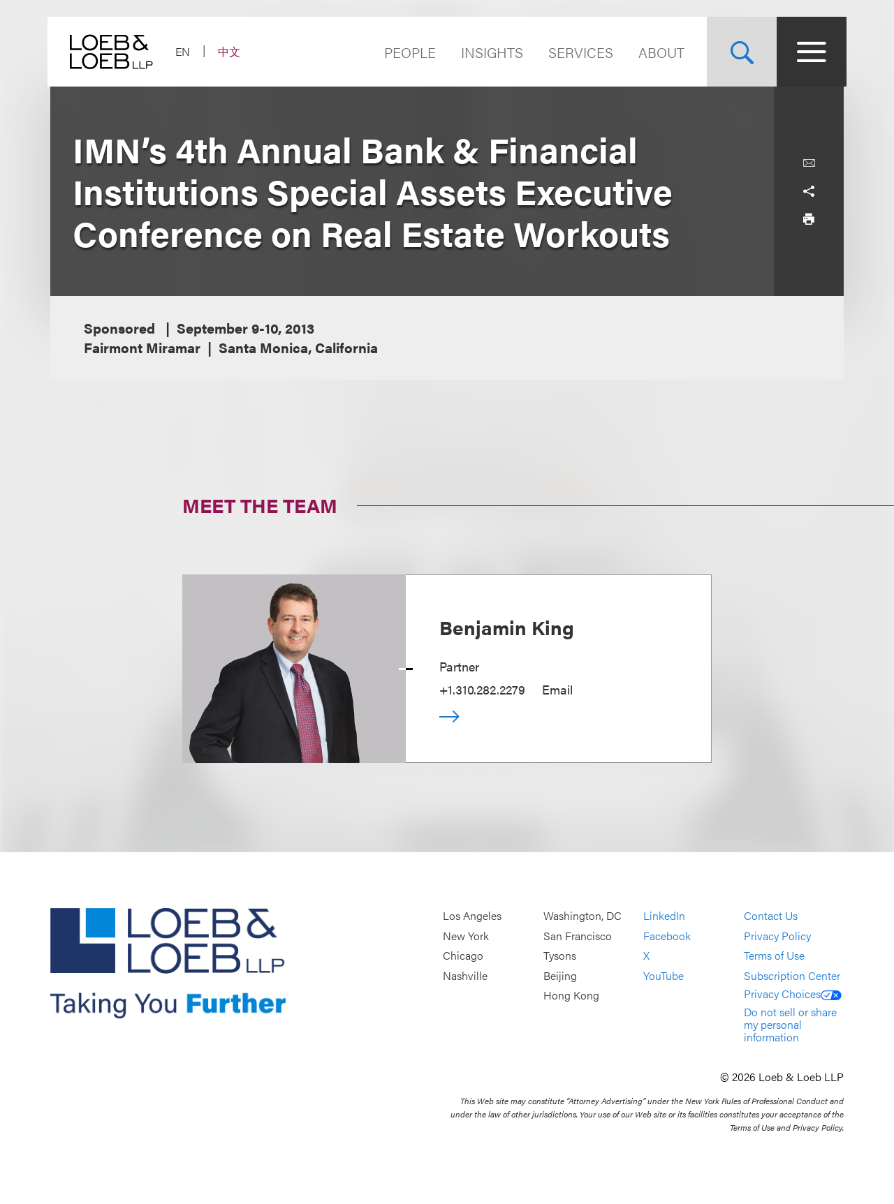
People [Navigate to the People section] (407, 52)
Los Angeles (472, 916)
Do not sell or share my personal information (790, 1024)
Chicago (463, 956)
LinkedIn (664, 916)
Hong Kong (571, 996)
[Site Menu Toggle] (809, 52)
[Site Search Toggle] (739, 52)
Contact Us (771, 916)
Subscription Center (792, 975)
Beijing (560, 975)
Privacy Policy (777, 936)
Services (577, 52)
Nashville (465, 975)
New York (466, 936)
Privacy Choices (793, 994)
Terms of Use (774, 956)
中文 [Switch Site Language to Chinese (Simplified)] (232, 51)
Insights (489, 52)
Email (557, 689)
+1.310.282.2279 (482, 689)
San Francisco (577, 936)
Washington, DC (582, 916)
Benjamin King (506, 627)
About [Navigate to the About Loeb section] (659, 52)
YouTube (663, 975)
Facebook (667, 936)
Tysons (559, 956)
